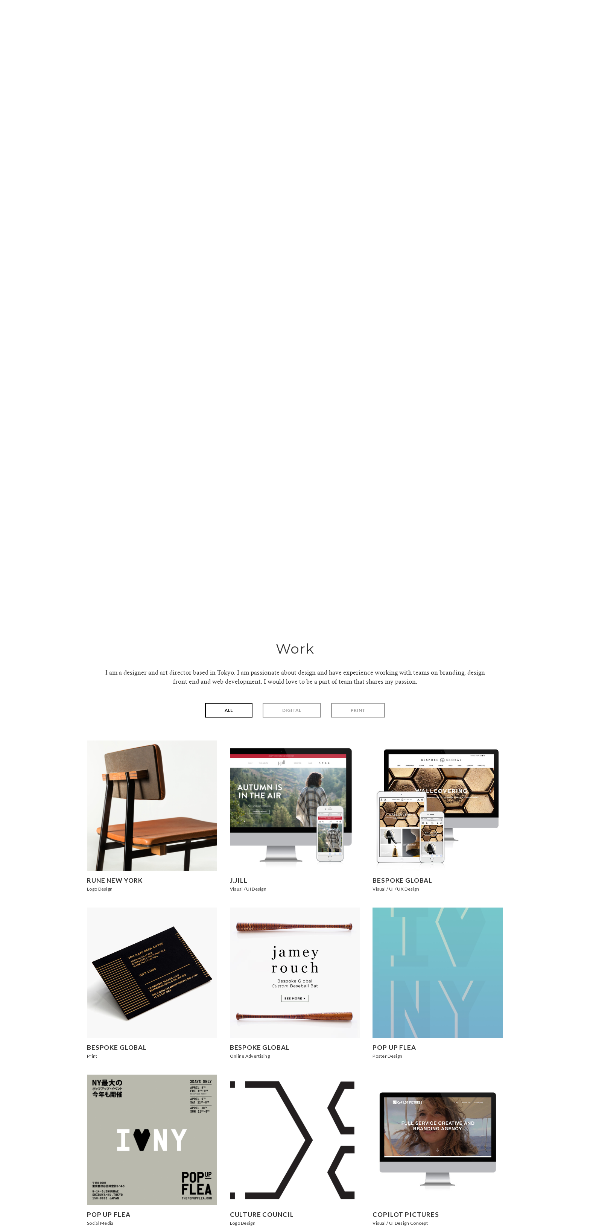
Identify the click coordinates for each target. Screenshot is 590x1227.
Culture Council (262, 1214)
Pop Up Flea (394, 1047)
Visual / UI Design (248, 889)
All (229, 710)
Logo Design (100, 889)
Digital (291, 710)
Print (358, 710)
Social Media (100, 1223)
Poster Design (387, 1056)
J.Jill (239, 880)
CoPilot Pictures (406, 1214)
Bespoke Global (402, 880)
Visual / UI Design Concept (400, 1223)
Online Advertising (250, 1056)
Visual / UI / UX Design (396, 889)
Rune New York (115, 880)
